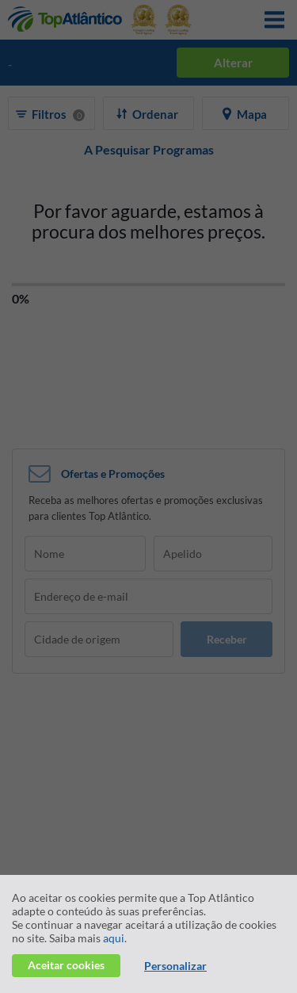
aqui (113, 938)
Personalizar (175, 965)
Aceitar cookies (66, 965)
